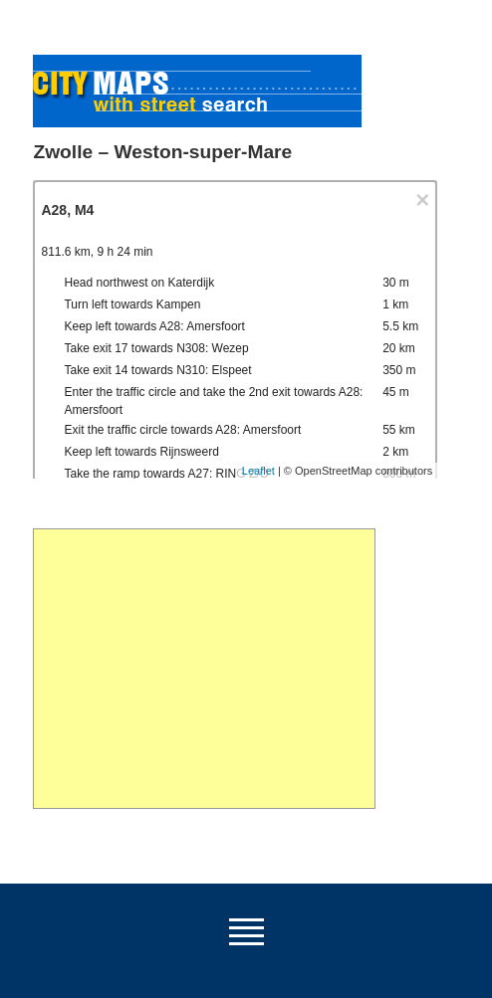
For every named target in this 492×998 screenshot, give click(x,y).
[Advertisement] (204, 668)
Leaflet (258, 471)
